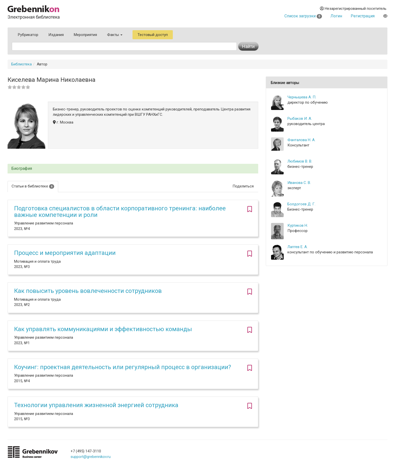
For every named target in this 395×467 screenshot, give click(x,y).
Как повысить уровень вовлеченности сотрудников (88, 290)
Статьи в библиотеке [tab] (33, 186)
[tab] (133, 169)
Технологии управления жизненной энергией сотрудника (96, 405)
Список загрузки (303, 16)
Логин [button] (336, 16)
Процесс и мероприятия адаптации (65, 252)
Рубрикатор (28, 34)
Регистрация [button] (363, 16)
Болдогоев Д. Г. (301, 204)
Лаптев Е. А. (297, 247)
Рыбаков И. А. (299, 118)
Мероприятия (85, 34)
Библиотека (21, 64)
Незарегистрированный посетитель (353, 8)
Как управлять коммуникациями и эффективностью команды (103, 329)
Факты (114, 34)
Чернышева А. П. (301, 97)
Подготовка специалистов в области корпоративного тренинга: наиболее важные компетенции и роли (120, 211)
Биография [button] (21, 168)
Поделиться (243, 186)
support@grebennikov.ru (91, 456)
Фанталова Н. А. (301, 140)
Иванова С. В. (299, 182)
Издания (56, 34)
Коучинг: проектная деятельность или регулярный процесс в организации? (122, 367)
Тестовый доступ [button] (153, 34)
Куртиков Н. (297, 225)
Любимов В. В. (299, 161)
